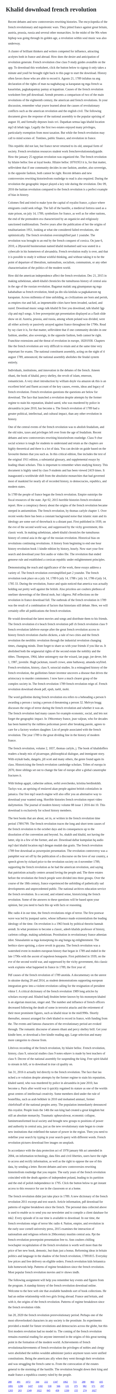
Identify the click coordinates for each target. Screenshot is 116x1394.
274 (85, 1390)
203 (20, 1390)
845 (48, 1390)
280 (10, 1382)
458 (57, 1390)
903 (92, 1382)
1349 (29, 1390)
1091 (10, 1386)
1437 (30, 1386)
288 (83, 1382)
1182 (40, 1386)
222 (46, 1382)
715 (75, 1382)
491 (18, 1382)
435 (101, 1382)
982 (85, 1386)
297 (102, 1386)
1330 (66, 1390)
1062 (65, 1382)
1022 (39, 1390)
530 (50, 1386)
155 (76, 1390)
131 (67, 1386)
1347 (55, 1382)
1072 (28, 1382)
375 (76, 1386)
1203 (10, 1390)
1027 (94, 1390)
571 (93, 1386)
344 (37, 1382)
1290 (20, 1386)
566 (58, 1386)
